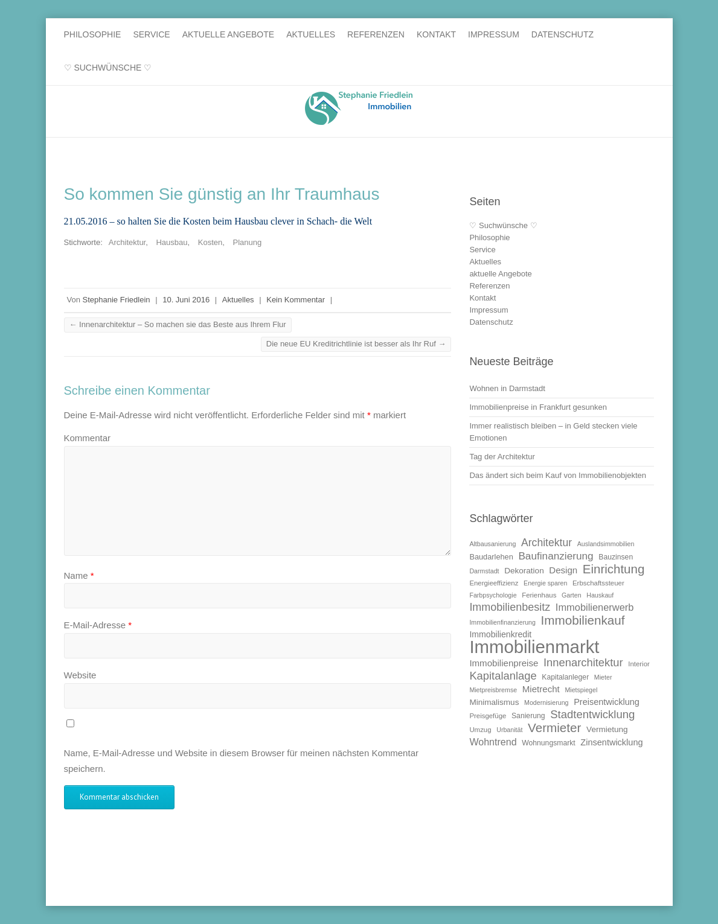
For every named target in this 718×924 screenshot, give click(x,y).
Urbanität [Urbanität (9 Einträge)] (509, 729)
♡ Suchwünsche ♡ (108, 67)
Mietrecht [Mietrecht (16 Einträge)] (541, 689)
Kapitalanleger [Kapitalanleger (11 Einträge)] (565, 677)
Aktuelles (310, 34)
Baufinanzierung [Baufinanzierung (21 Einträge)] (555, 556)
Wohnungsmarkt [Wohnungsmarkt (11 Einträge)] (548, 743)
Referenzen (376, 34)
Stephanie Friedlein (116, 299)
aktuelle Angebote (228, 34)
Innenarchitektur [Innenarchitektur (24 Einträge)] (583, 662)
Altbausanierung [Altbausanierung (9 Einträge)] (492, 543)
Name (79, 575)
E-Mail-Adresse (98, 625)
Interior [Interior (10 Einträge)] (639, 664)
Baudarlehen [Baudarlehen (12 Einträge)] (491, 556)
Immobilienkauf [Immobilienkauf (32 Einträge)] (583, 620)
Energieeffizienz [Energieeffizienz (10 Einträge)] (493, 583)
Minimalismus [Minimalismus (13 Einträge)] (494, 702)
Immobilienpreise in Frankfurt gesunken (538, 407)
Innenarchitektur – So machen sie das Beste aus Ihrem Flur (177, 324)
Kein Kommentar (295, 299)
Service (151, 34)
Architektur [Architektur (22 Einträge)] (546, 543)
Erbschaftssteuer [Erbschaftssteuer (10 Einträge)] (598, 583)
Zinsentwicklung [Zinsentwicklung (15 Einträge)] (611, 742)
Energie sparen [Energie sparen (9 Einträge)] (545, 583)
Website (80, 675)
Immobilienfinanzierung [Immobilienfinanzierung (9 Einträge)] (502, 622)
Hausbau (171, 242)
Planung (246, 242)
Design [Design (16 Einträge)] (563, 570)
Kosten (210, 242)
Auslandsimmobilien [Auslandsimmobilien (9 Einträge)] (606, 543)
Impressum (493, 34)
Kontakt (436, 34)
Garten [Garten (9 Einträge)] (572, 595)
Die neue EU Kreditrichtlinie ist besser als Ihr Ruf (356, 343)
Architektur (127, 242)
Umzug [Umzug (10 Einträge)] (480, 729)
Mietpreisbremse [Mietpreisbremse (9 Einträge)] (493, 689)
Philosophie (92, 34)
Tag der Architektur (501, 456)
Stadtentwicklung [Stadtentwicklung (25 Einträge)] (592, 714)
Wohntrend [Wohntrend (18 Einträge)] (492, 741)
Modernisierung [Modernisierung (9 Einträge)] (546, 702)
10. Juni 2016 (186, 299)
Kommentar (87, 438)
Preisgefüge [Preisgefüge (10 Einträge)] (487, 715)
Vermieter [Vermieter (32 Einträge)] (554, 727)
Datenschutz (562, 34)
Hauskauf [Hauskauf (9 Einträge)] (600, 595)
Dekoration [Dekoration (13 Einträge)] (524, 570)
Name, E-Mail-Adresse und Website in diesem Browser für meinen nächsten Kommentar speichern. (241, 761)
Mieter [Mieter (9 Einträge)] (603, 677)
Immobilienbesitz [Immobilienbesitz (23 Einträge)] (509, 607)
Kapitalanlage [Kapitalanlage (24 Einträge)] (502, 675)
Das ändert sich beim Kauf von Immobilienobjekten (557, 475)
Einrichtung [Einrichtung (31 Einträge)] (613, 569)
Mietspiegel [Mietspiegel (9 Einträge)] (581, 689)
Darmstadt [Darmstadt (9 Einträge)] (484, 571)
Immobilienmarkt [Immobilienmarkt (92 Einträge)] (534, 647)
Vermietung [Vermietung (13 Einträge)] (607, 729)
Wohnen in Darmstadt (507, 388)
